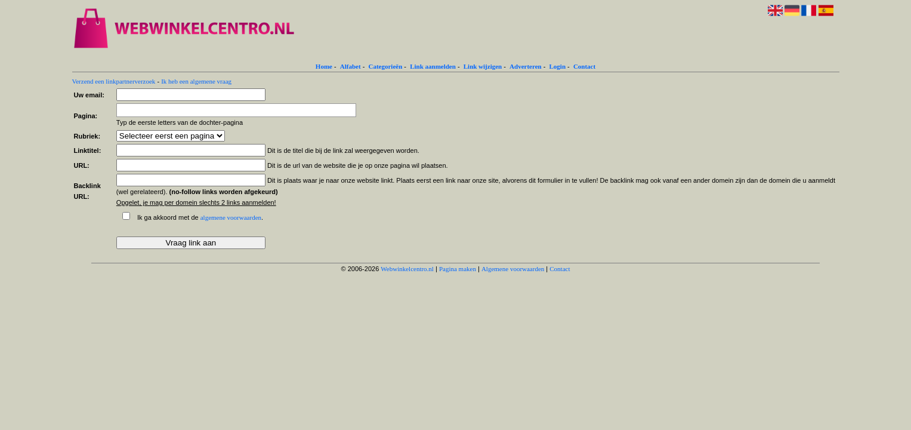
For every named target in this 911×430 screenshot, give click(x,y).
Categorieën (385, 66)
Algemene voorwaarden (512, 268)
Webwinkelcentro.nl (407, 268)
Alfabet (350, 66)
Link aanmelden (433, 66)
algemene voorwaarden (230, 217)
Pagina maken (457, 268)
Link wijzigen (483, 66)
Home (324, 66)
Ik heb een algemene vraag (196, 81)
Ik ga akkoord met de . (200, 217)
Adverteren (525, 66)
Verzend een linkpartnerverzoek (114, 81)
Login (557, 66)
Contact (584, 66)
